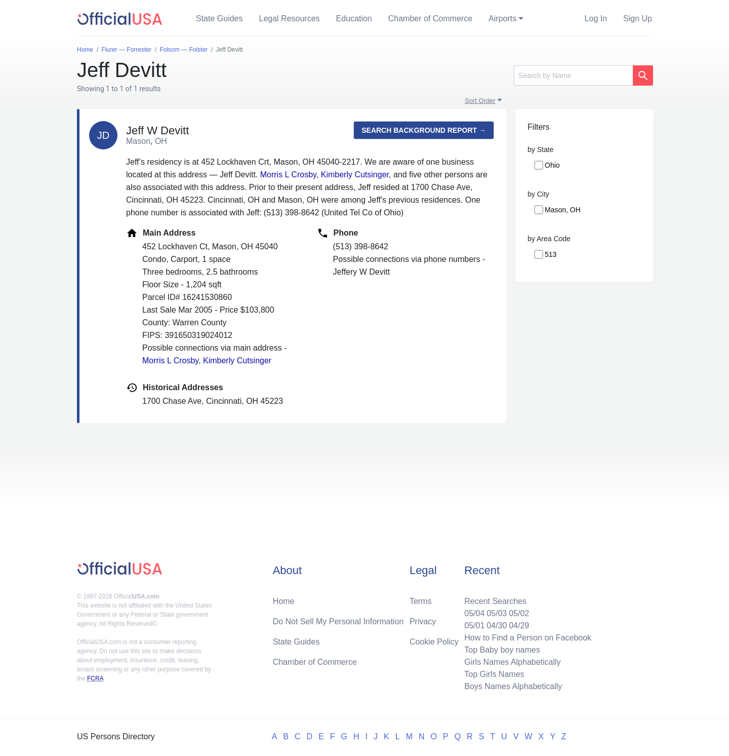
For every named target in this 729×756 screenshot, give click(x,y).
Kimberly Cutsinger (355, 174)
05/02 (519, 613)
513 (550, 254)
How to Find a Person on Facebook (527, 637)
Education (354, 18)
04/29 (519, 625)
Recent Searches (495, 601)
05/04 (474, 613)
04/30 (497, 625)
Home (284, 601)
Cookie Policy (434, 641)
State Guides (219, 18)
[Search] (573, 75)
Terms (421, 601)
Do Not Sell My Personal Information (338, 621)
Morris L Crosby (288, 174)
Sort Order (480, 100)
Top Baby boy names (502, 650)
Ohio (552, 165)
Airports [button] (502, 18)
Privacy (423, 621)
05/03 (497, 613)
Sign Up (637, 18)
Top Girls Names (494, 674)
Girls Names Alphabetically (512, 662)
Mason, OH (563, 209)
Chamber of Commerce (430, 18)
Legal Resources (289, 18)
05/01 (474, 625)
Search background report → (423, 130)
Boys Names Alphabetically (513, 686)
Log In (596, 18)
